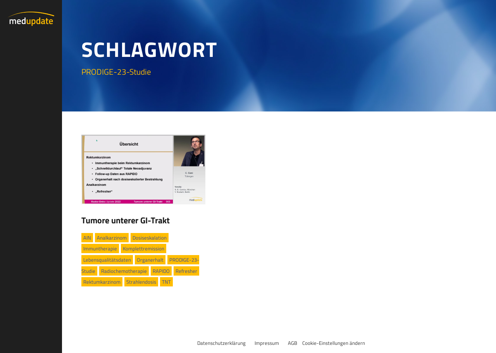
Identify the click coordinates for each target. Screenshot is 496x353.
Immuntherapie (100, 248)
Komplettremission (143, 248)
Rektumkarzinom (102, 282)
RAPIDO (161, 271)
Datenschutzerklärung (221, 343)
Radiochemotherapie (124, 271)
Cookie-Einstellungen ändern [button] (333, 343)
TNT (166, 282)
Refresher (186, 271)
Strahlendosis (141, 282)
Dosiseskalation (150, 238)
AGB (292, 343)
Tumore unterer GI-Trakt (125, 220)
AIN (87, 238)
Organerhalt (150, 260)
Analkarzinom (112, 238)
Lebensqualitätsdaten (107, 260)
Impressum (267, 343)
